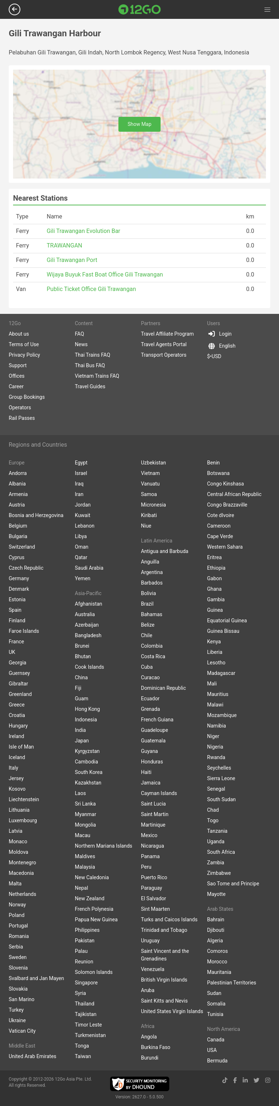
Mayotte (216, 894)
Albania (17, 484)
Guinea (215, 610)
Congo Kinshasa (225, 484)
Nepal (81, 888)
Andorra (18, 473)
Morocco (217, 961)
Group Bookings (27, 397)
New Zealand (89, 898)
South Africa (221, 852)
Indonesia (86, 719)
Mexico (149, 835)
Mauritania (219, 972)
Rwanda (216, 757)
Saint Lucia (153, 804)
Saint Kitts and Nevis (164, 1001)
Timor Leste (88, 1025)
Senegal (216, 789)
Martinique (153, 825)
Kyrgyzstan (87, 751)
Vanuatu (150, 484)
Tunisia (215, 1014)
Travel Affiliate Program (167, 334)
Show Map (139, 124)
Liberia (214, 652)
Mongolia (85, 825)
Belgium (18, 526)
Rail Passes (22, 418)
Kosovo (17, 789)
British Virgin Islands (164, 980)
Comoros (217, 951)
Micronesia (153, 505)
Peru (146, 867)
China (81, 677)
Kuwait (82, 515)
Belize (147, 625)
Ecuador (150, 698)
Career (16, 386)
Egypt (81, 463)
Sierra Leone (221, 778)
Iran (79, 494)
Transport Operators (163, 355)
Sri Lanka (85, 804)
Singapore (86, 983)
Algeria (215, 940)
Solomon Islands (94, 972)
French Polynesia (94, 909)
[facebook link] (235, 1080)
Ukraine (17, 1020)
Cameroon (219, 526)
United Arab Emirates (32, 1056)
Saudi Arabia (89, 568)
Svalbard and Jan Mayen (36, 978)
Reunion (84, 961)
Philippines (87, 930)
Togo (213, 820)
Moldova (18, 852)
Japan (82, 741)
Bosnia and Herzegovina (36, 515)
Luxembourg (23, 820)
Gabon (214, 578)
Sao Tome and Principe (233, 883)
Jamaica (151, 783)
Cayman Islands (159, 793)
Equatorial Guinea (227, 620)
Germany (19, 578)
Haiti (146, 772)
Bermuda (217, 1061)
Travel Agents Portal (164, 344)
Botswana (218, 473)
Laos (80, 793)
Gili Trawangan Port (71, 260)
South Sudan (221, 799)
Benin (213, 463)
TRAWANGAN (64, 245)
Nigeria (215, 747)
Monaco (18, 841)
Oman (81, 547)
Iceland (17, 757)
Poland (16, 915)
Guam (81, 698)
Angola (149, 1037)
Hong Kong (87, 709)
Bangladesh (88, 635)
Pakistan (84, 940)
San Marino (22, 999)
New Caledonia (92, 877)
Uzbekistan (153, 463)
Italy (13, 768)
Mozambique (221, 715)
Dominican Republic (163, 688)
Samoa (149, 494)
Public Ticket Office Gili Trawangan (91, 289)
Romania (19, 936)
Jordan (83, 505)
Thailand (84, 1004)
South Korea (88, 772)
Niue (146, 526)
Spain (15, 610)
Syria (80, 993)
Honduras (152, 762)
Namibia (216, 726)
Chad (213, 810)
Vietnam (150, 473)
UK (12, 652)
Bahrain (215, 919)
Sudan (214, 993)
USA (212, 1050)
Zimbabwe (219, 873)
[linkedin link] (245, 1080)
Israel (81, 473)
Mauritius (218, 694)
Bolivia (148, 593)
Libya (81, 536)
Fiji (78, 688)
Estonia (17, 599)
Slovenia (18, 968)
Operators (20, 407)
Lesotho (216, 662)
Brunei (82, 646)
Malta (15, 883)
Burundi (149, 1058)
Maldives (85, 856)
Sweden (18, 957)
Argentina (152, 572)
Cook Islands (89, 667)
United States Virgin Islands (172, 1011)
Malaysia (85, 867)
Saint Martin (155, 814)
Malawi (215, 705)
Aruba (147, 990)
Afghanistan (88, 604)
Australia (85, 614)
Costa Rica (153, 656)
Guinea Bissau (223, 631)
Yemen (82, 578)
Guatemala (153, 741)
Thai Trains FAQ (92, 355)
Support (18, 365)
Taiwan (83, 1056)
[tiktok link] (224, 1080)
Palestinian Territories (231, 983)
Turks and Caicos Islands (169, 919)
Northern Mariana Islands (103, 846)
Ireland (16, 736)
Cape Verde (220, 536)
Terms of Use (24, 344)
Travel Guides (90, 386)
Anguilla (150, 562)
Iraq (79, 484)
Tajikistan (86, 1014)
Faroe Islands (24, 631)
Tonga (82, 1046)
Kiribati (149, 515)
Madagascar (221, 673)
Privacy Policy (24, 355)
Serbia (16, 947)
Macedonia (21, 873)
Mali (212, 684)
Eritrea (214, 557)
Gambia (216, 599)
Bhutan (83, 656)
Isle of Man (21, 747)
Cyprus (16, 557)
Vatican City (22, 1031)
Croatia (17, 715)
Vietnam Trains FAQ (97, 376)
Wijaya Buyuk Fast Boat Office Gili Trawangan (104, 274)
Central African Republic (234, 494)
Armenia (18, 494)
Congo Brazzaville (227, 505)
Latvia (16, 831)
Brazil (147, 604)
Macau (82, 835)
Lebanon (84, 526)
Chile (146, 635)
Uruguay (150, 940)
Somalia (216, 1004)
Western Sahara (225, 547)
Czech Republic (26, 568)
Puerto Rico (154, 877)
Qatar (81, 557)
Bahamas (151, 614)
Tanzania (217, 831)
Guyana (149, 751)
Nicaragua (152, 846)
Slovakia (18, 989)
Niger (213, 736)
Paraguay (151, 888)
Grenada (150, 709)
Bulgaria (18, 536)
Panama (150, 856)
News (81, 344)
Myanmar (85, 814)
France (16, 641)
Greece (17, 705)
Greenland (20, 694)
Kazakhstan (88, 783)
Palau (81, 951)
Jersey (16, 778)
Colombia (152, 646)
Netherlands (22, 894)
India (80, 730)
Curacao (150, 677)
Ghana (214, 589)
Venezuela (152, 969)
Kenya (214, 641)
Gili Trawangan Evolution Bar (83, 231)
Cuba (147, 667)
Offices (17, 376)
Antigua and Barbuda (164, 551)
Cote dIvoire (220, 515)
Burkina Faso (155, 1047)
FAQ (79, 334)
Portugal (18, 926)
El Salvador (153, 898)
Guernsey (19, 673)
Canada (216, 1039)
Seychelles (219, 768)
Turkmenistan (90, 1035)
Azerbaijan (87, 625)
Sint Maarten (155, 909)
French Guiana (157, 719)
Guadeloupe (154, 730)
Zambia (215, 862)
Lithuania (19, 810)
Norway (17, 905)
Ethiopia (216, 568)
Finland (17, 620)
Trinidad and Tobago (164, 930)
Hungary (18, 726)
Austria (17, 505)
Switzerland (22, 547)
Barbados (152, 583)
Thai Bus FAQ (90, 365)
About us (19, 334)
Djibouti (216, 930)
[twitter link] (256, 1080)
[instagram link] (267, 1080)
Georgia (17, 662)
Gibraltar (18, 684)
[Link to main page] (139, 9)
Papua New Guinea (96, 919)
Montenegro (22, 862)
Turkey (16, 1010)
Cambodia (86, 762)
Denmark (19, 589)
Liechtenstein (24, 799)
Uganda (216, 841)
